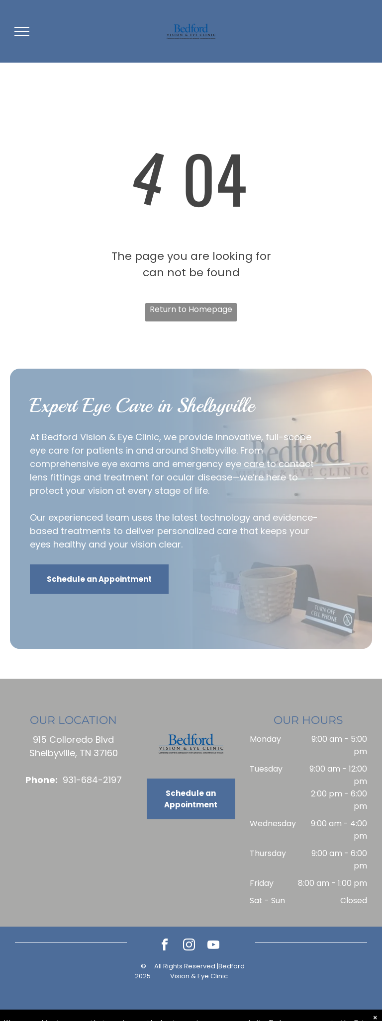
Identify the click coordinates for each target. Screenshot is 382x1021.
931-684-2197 (92, 780)
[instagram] (189, 946)
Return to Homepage (191, 309)
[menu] (22, 31)
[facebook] (165, 946)
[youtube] (213, 946)
